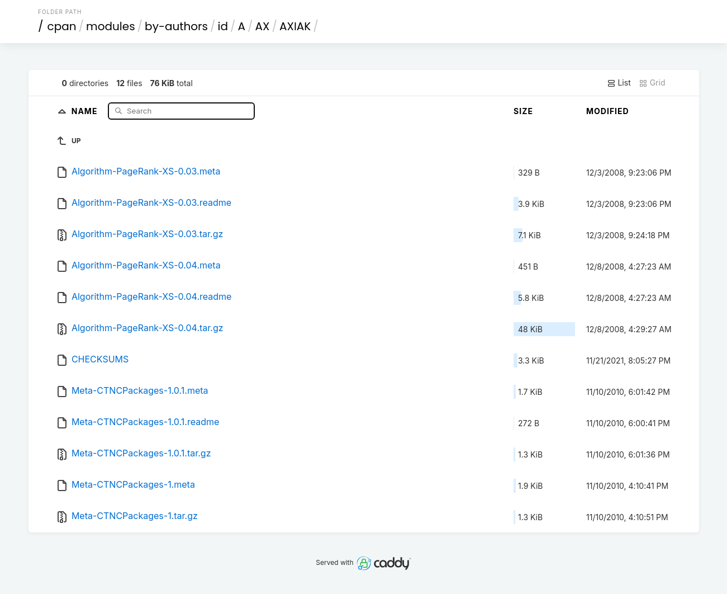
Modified (607, 111)
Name (86, 110)
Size (523, 111)
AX (262, 26)
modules (110, 26)
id (223, 26)
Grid (652, 83)
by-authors (176, 26)
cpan (62, 26)
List (619, 83)
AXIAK (295, 26)
